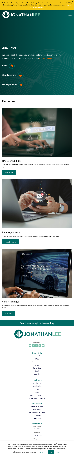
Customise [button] (42, 452)
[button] (9, 67)
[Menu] (70, 15)
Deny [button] (58, 452)
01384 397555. (46, 58)
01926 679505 (37, 435)
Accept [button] (51, 452)
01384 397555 (37, 429)
